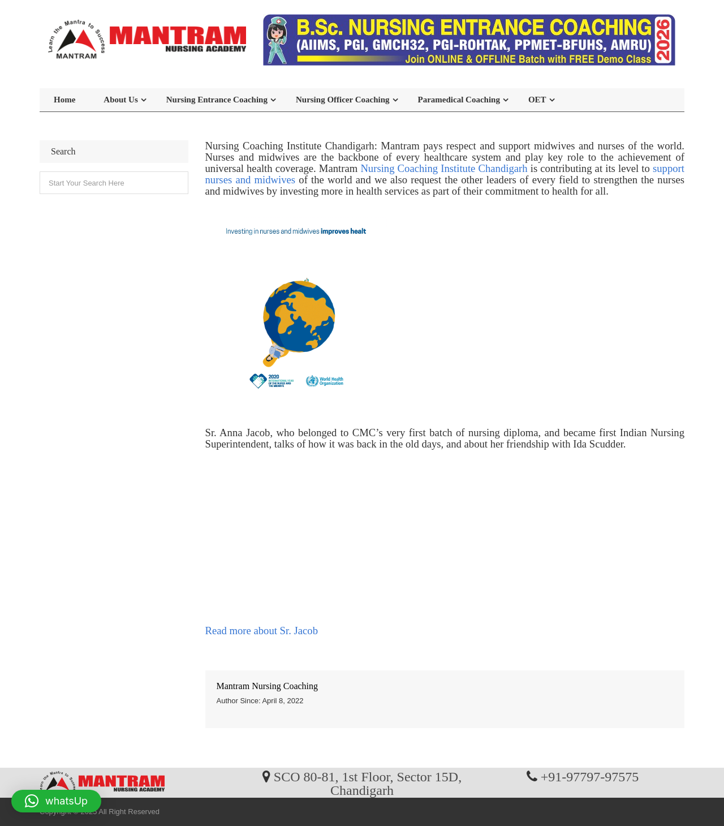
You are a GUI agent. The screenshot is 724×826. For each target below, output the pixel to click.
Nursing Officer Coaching (343, 99)
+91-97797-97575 (590, 776)
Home (64, 99)
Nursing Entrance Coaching (217, 99)
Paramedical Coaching (459, 99)
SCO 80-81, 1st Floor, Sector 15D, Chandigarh (368, 783)
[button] (56, 801)
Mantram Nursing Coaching (267, 686)
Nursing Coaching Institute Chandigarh (443, 168)
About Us (120, 99)
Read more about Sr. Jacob (261, 630)
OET (537, 99)
